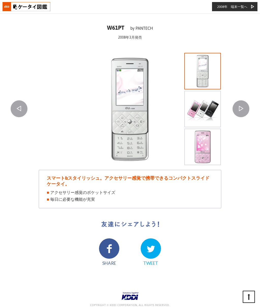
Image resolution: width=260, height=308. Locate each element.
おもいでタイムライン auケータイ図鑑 (27, 6)
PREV (19, 108)
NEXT (241, 108)
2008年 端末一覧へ (232, 7)
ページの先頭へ (249, 297)
